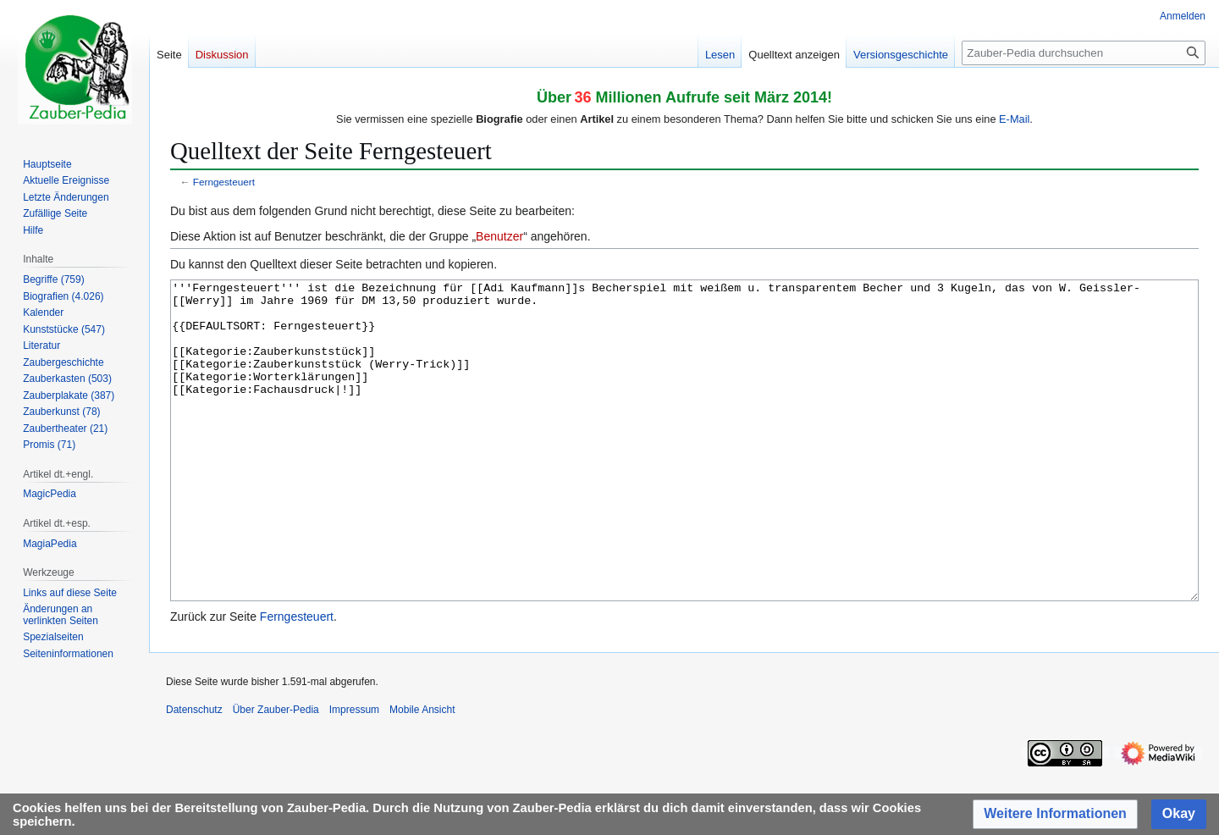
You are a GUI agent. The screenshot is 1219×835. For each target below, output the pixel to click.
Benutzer (499, 236)
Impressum (354, 773)
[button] (1055, 814)
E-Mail (1014, 119)
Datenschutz (194, 773)
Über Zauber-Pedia (276, 773)
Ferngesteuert (224, 181)
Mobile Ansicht (422, 773)
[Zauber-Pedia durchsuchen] (1083, 53)
